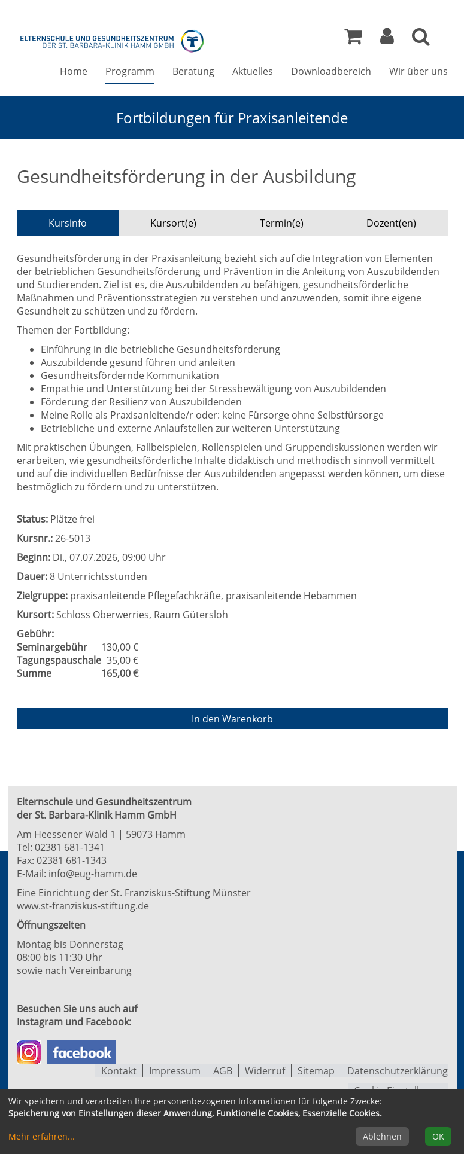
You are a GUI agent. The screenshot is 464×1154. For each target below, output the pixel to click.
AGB (222, 1070)
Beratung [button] (193, 72)
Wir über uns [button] (418, 72)
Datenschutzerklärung (397, 1070)
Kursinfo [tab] (67, 223)
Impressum (175, 1070)
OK (438, 1136)
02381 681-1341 (70, 846)
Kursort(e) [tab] (173, 223)
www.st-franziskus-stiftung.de (83, 905)
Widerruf (265, 1070)
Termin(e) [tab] (282, 223)
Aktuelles (252, 72)
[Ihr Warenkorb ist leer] (353, 39)
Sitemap (316, 1070)
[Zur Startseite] (112, 40)
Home (73, 72)
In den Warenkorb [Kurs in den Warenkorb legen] (232, 718)
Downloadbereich (331, 72)
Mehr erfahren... (41, 1136)
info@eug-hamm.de (92, 873)
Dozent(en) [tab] (391, 223)
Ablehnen (382, 1136)
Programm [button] (129, 72)
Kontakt (119, 1070)
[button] (387, 39)
